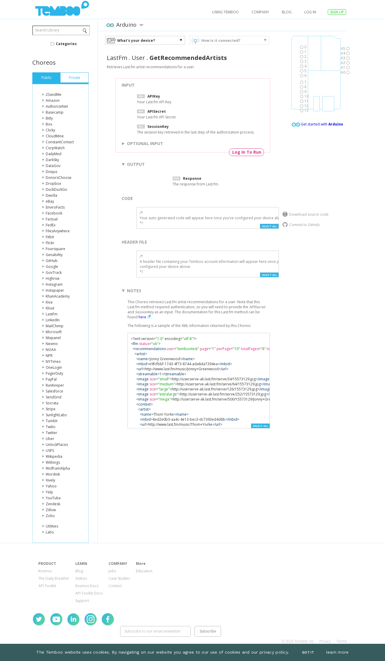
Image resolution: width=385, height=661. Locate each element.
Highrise (53, 278)
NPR (49, 355)
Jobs (112, 570)
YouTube (53, 497)
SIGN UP (337, 12)
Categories (66, 43)
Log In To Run (246, 152)
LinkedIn (53, 319)
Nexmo (52, 343)
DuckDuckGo (56, 189)
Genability (54, 254)
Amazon (53, 100)
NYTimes (53, 361)
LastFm (52, 314)
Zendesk (53, 503)
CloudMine (55, 136)
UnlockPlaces (57, 444)
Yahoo (51, 486)
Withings (53, 462)
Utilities (52, 526)
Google (52, 266)
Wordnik (53, 474)
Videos (81, 578)
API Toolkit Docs (89, 593)
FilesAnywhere (58, 230)
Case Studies (119, 578)
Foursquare (55, 248)
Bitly (49, 118)
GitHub (52, 260)
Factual (52, 219)
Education (144, 570)
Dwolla (51, 195)
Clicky (50, 130)
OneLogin (54, 367)
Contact (115, 585)
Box (49, 124)
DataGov (53, 165)
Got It (308, 652)
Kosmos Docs (86, 585)
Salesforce (54, 391)
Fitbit (50, 236)
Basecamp (54, 112)
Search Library (47, 30)
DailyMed (53, 153)
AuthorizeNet (57, 106)
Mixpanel (53, 337)
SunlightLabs (56, 414)
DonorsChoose (58, 177)
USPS (50, 450)
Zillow (51, 509)
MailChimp (54, 325)
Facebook (54, 213)
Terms (341, 641)
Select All (269, 226)
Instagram (54, 284)
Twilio (50, 426)
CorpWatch (55, 147)
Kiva (49, 302)
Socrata (52, 403)
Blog (287, 12)
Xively (50, 480)
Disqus (51, 171)
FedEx (50, 225)
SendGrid (53, 397)
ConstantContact (60, 141)
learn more (337, 652)
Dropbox (53, 183)
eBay (50, 201)
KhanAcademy (58, 296)
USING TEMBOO (225, 12)
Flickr (50, 242)
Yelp (49, 492)
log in (310, 12)
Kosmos (45, 570)
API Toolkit (47, 585)
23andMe (53, 94)
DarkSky (52, 159)
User (138, 58)
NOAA (51, 349)
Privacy (325, 641)
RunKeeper (55, 385)
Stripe (50, 408)
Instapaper (55, 290)
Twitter (51, 432)
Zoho (50, 515)
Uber (50, 438)
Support (82, 600)
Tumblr (52, 420)
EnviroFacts (55, 207)
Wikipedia (54, 456)
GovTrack (54, 272)
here (142, 317)
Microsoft (54, 331)
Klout (50, 308)
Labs (50, 532)
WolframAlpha (58, 468)
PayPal (51, 379)
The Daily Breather (53, 578)
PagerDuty (54, 373)
